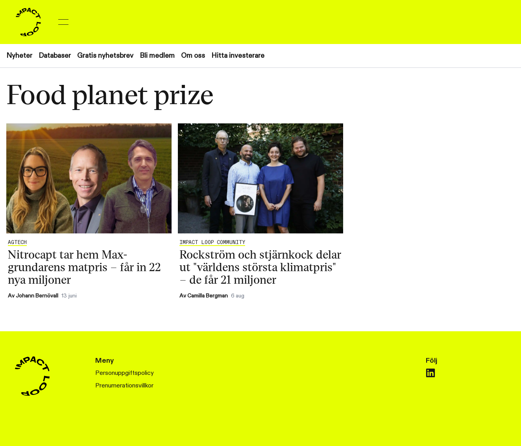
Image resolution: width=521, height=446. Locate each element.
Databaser (55, 55)
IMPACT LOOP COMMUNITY (212, 242)
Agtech (17, 242)
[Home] (28, 22)
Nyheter (19, 55)
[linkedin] (430, 373)
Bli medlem (157, 55)
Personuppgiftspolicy (124, 373)
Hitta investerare (237, 55)
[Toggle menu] (63, 22)
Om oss (193, 55)
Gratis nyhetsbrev (105, 55)
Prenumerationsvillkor (124, 386)
